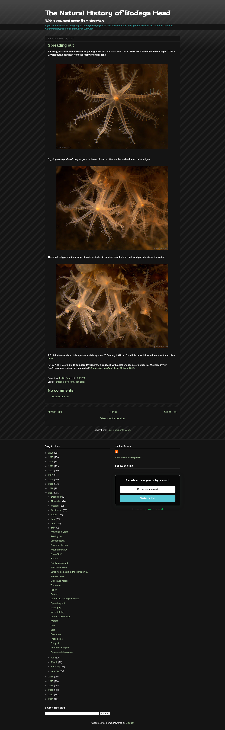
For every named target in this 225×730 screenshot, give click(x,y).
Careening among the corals (64, 598)
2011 (51, 699)
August (55, 514)
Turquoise (55, 585)
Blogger (130, 723)
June (54, 523)
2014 (51, 685)
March (54, 662)
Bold (52, 630)
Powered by (147, 509)
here (50, 358)
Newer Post (55, 411)
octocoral (69, 381)
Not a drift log (57, 612)
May (53, 528)
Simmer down (57, 576)
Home (113, 411)
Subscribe (147, 498)
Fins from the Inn (59, 545)
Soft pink (54, 643)
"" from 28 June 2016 (111, 368)
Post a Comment (60, 396)
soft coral (80, 381)
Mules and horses (59, 580)
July (53, 519)
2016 (51, 676)
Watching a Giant (59, 531)
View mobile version (112, 418)
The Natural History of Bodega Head (107, 13)
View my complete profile (127, 457)
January (55, 671)
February (56, 666)
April (53, 657)
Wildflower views (58, 567)
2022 (51, 470)
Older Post (170, 411)
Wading (54, 621)
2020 (51, 479)
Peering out (56, 536)
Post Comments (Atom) (119, 430)
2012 (51, 694)
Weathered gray (58, 549)
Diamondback (57, 540)
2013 (51, 690)
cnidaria (60, 381)
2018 (51, 488)
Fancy (53, 589)
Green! (53, 594)
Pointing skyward (59, 563)
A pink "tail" (56, 554)
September (57, 510)
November (56, 501)
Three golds (56, 639)
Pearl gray (55, 607)
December (56, 496)
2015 (51, 681)
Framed (54, 558)
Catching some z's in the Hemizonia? (69, 572)
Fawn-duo (55, 634)
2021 (51, 475)
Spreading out (57, 603)
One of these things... (61, 616)
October (55, 505)
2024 (51, 461)
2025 (51, 457)
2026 (51, 453)
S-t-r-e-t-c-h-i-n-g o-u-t (61, 652)
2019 (51, 484)
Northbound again (59, 647)
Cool (52, 625)
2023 (51, 466)
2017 (51, 493)
